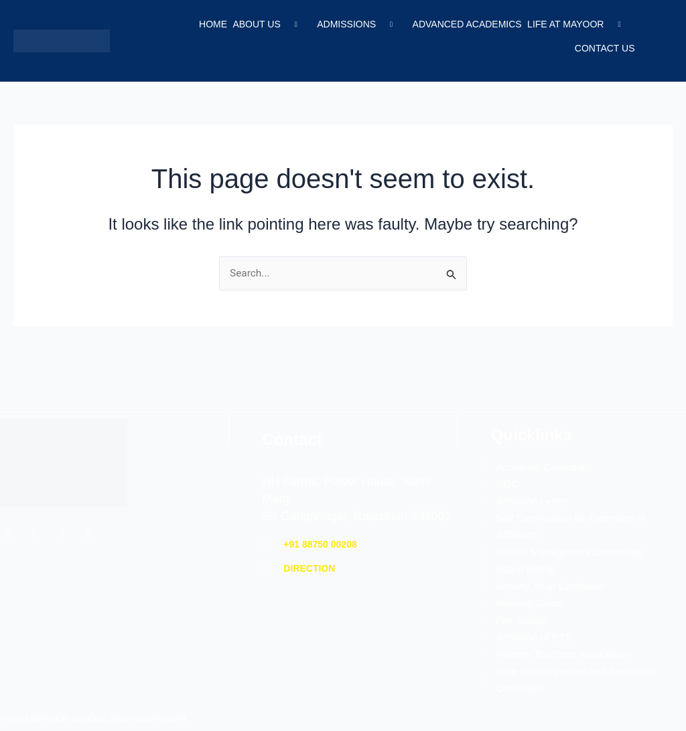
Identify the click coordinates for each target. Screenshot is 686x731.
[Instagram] (62, 524)
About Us (265, 24)
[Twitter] (35, 524)
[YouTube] (88, 524)
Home (208, 24)
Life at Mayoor (578, 24)
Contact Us (603, 44)
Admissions (356, 24)
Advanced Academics (464, 24)
